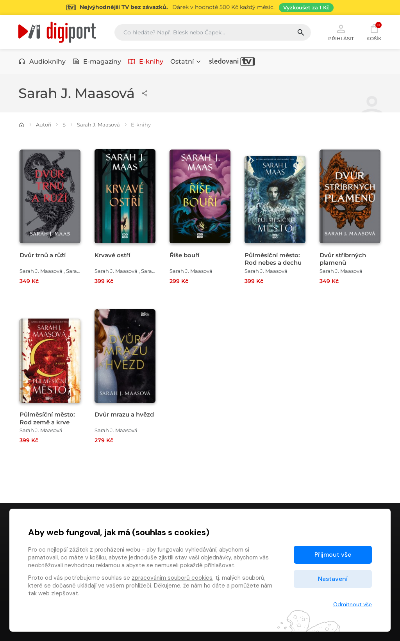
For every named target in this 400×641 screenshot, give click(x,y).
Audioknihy (42, 61)
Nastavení (333, 579)
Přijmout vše (332, 554)
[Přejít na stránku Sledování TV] (200, 7)
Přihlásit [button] (341, 32)
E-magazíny (97, 61)
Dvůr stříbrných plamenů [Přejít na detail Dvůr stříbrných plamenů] (343, 258)
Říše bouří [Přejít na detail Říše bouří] (184, 255)
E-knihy (145, 61)
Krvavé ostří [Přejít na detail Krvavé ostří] (112, 255)
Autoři (44, 124)
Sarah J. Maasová (98, 124)
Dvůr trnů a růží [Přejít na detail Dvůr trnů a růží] (43, 255)
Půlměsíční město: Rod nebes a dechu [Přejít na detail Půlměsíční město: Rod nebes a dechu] (273, 258)
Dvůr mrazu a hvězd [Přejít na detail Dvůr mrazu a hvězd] (124, 414)
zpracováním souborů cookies (172, 578)
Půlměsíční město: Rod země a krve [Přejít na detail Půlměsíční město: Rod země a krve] (47, 418)
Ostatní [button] (186, 61)
